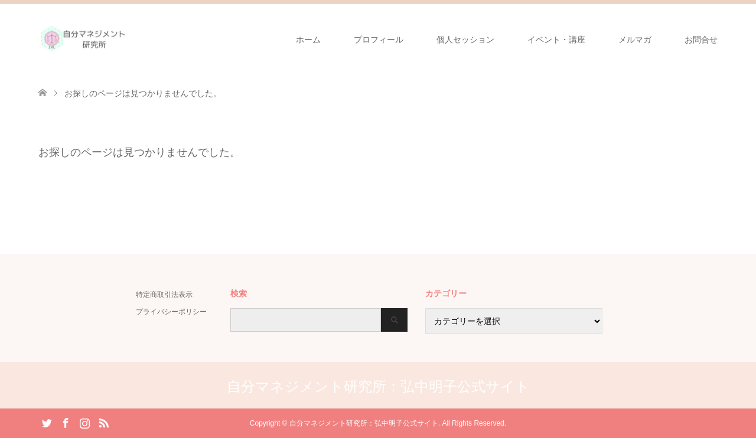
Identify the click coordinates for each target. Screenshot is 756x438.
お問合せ (701, 39)
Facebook (65, 422)
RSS (103, 422)
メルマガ (634, 39)
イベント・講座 (556, 39)
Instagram (84, 422)
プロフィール (378, 39)
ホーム (308, 39)
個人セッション (465, 39)
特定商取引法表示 (164, 294)
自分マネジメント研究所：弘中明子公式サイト (378, 386)
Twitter (47, 422)
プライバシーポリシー (171, 312)
